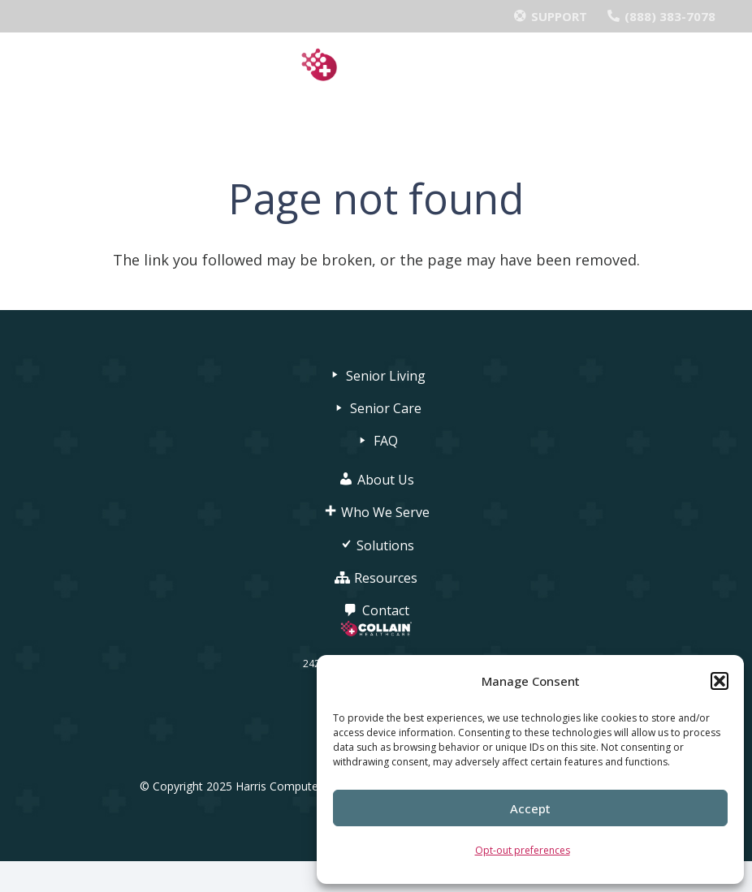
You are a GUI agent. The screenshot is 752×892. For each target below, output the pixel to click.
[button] (719, 681)
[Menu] (376, 117)
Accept (530, 808)
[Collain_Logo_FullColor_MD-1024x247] (376, 65)
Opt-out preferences (522, 850)
